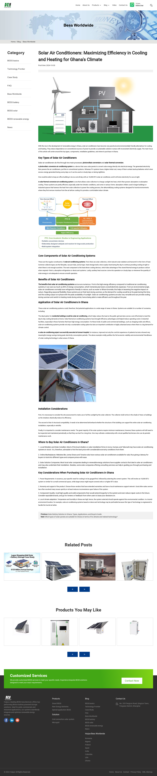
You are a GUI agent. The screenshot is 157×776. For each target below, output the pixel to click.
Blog (107, 5)
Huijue (12, 772)
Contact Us (123, 5)
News (9, 127)
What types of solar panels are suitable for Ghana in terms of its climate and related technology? (81, 517)
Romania (88, 738)
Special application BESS (61, 710)
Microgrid (55, 722)
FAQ (9, 85)
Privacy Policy (136, 772)
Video (114, 5)
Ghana (87, 761)
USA (86, 757)
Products (96, 5)
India (87, 751)
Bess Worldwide (29, 42)
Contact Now (132, 680)
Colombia (88, 754)
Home (78, 5)
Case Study (12, 77)
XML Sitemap (147, 772)
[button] (72, 589)
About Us (86, 5)
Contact (126, 772)
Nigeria (88, 742)
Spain (87, 748)
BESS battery (13, 102)
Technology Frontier (16, 69)
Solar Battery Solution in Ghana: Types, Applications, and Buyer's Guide (75, 514)
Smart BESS (56, 703)
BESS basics (13, 60)
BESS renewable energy (18, 119)
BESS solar (12, 110)
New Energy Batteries (60, 707)
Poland (88, 745)
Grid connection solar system (63, 719)
